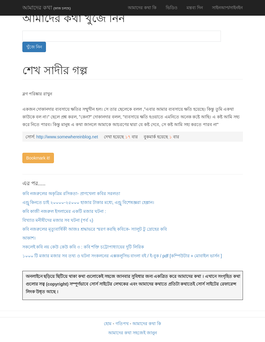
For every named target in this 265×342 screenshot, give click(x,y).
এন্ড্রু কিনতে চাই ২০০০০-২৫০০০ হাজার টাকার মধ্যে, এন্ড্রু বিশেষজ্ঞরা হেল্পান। (88, 202)
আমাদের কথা (46, 8)
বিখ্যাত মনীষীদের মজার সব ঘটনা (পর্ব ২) (57, 220)
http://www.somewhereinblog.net (67, 136)
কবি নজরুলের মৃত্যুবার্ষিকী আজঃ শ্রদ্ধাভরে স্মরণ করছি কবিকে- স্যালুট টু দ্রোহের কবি (94, 229)
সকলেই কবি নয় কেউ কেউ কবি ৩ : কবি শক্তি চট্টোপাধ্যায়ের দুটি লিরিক (83, 246)
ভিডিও (171, 7)
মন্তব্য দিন (195, 7)
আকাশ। (29, 238)
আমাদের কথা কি (142, 7)
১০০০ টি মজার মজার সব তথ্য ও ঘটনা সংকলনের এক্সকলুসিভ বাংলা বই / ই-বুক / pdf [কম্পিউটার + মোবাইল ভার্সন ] (122, 255)
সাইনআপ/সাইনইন (227, 7)
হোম (108, 323)
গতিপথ (122, 323)
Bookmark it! (38, 158)
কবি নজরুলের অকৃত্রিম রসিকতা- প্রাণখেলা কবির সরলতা (71, 193)
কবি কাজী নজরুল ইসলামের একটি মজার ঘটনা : (64, 211)
